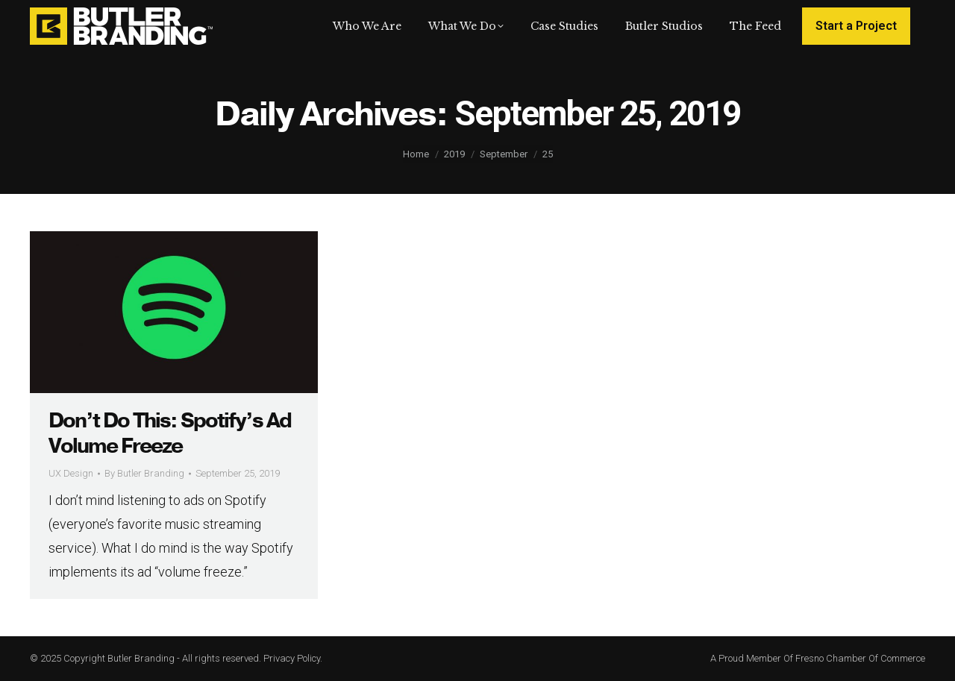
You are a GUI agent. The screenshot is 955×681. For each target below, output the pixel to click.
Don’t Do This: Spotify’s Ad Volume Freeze (169, 433)
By (144, 473)
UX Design (70, 473)
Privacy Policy (291, 658)
